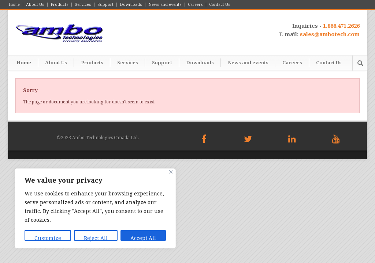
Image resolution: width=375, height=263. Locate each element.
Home (14, 5)
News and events (165, 5)
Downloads (131, 5)
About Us (35, 5)
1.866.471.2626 (341, 26)
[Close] (170, 172)
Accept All (143, 238)
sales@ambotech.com (330, 34)
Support (105, 5)
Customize (47, 238)
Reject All (96, 238)
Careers (195, 5)
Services (83, 5)
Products (59, 5)
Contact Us (219, 5)
